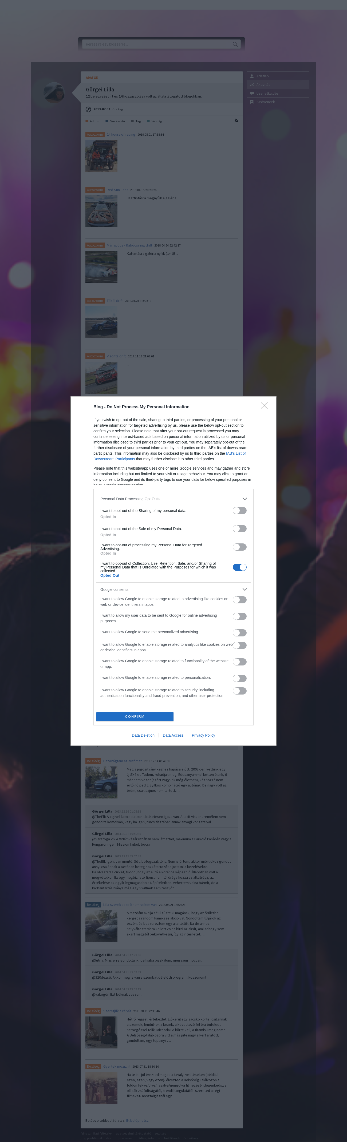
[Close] (266, 407)
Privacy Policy (203, 735)
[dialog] (173, 571)
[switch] (240, 510)
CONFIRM (135, 717)
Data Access (173, 735)
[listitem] (173, 499)
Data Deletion (143, 735)
